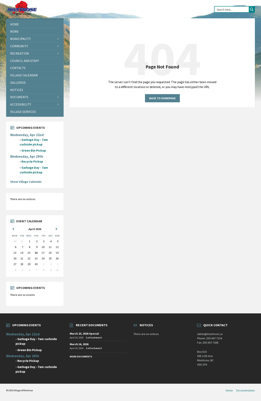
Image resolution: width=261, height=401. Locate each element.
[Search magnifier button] (251, 9)
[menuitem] (35, 24)
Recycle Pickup (32, 161)
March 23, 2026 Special (84, 333)
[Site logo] (21, 16)
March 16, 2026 (79, 344)
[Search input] (232, 9)
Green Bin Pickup (33, 150)
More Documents (81, 356)
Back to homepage (162, 98)
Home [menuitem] (229, 390)
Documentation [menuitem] (245, 390)
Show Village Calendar (26, 182)
